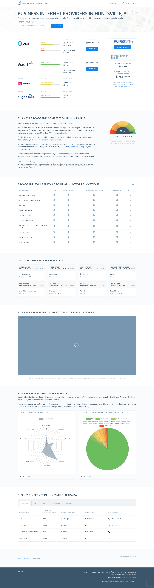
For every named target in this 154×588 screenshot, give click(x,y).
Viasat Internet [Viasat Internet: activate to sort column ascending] (68, 190)
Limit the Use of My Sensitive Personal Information (121, 577)
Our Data (93, 572)
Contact (86, 572)
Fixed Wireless (55, 503)
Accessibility (132, 572)
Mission (128, 3)
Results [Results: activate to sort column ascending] (130, 190)
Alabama (27, 558)
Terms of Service (111, 572)
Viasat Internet (24, 140)
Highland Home (24, 149)
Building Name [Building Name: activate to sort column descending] (24, 190)
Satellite (69, 503)
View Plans (92, 49)
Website (21, 276)
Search (58, 26)
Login (134, 3)
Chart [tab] (22, 476)
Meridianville (73, 146)
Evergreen (83, 146)
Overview (25, 503)
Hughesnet (86, 137)
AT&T (32, 140)
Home (19, 558)
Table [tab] (29, 476)
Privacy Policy (122, 572)
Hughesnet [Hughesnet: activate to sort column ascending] (117, 190)
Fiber (43, 503)
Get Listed (101, 572)
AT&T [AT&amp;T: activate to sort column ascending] (54, 190)
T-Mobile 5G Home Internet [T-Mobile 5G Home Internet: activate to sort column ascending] (94, 190)
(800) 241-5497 (123, 47)
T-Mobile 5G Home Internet (50, 140)
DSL (35, 503)
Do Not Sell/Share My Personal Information (123, 574)
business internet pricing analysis (124, 85)
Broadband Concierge (116, 3)
